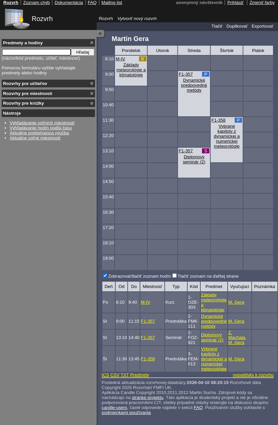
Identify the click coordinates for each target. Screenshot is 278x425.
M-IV (120, 58)
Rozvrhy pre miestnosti (27, 93)
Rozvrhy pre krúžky (23, 103)
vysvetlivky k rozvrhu (253, 374)
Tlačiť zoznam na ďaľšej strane (208, 276)
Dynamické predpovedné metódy (194, 85)
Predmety (139, 374)
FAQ (198, 407)
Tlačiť (216, 26)
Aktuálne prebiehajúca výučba (39, 132)
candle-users (114, 407)
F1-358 (218, 120)
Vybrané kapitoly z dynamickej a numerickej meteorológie (227, 136)
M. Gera (236, 302)
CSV (114, 374)
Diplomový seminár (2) (194, 159)
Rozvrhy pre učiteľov (25, 83)
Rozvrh (42, 18)
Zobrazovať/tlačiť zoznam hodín (139, 276)
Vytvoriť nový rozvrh (137, 18)
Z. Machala (236, 335)
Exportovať (262, 26)
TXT (125, 374)
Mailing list (111, 2)
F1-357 (186, 74)
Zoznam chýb (36, 2)
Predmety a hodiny (23, 42)
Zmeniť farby (262, 2)
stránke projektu (147, 397)
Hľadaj (82, 52)
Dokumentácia (69, 2)
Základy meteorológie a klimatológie (131, 69)
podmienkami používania (126, 412)
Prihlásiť (235, 2)
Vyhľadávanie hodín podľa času (41, 127)
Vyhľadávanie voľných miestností (42, 122)
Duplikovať (237, 26)
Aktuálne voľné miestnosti (35, 137)
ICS (105, 374)
